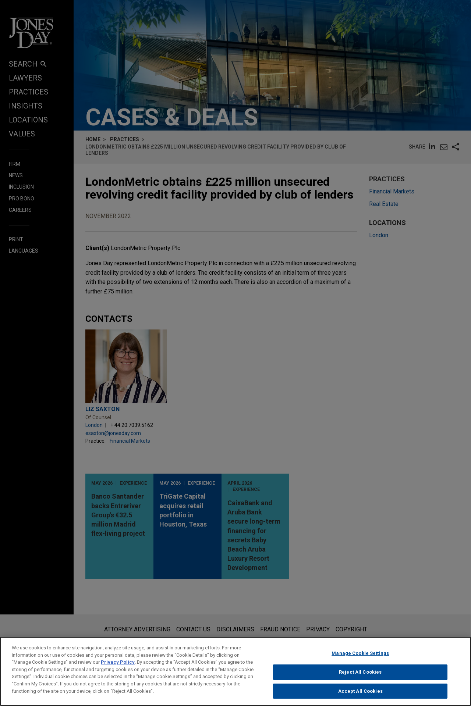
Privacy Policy (118, 668)
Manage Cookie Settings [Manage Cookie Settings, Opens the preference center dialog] (360, 659)
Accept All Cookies (360, 697)
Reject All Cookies (360, 678)
